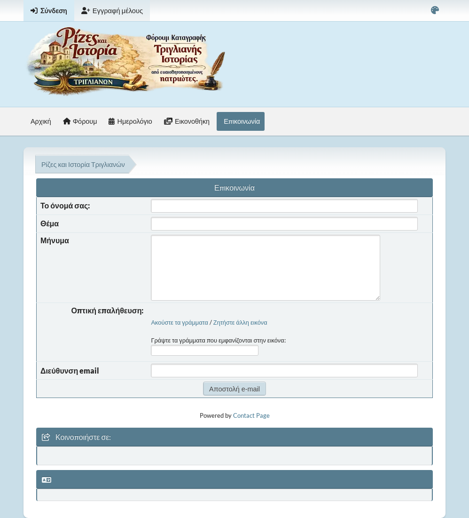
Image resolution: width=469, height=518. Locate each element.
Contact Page (251, 415)
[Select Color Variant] (435, 10)
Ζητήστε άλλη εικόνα (240, 322)
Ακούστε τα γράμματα (179, 322)
